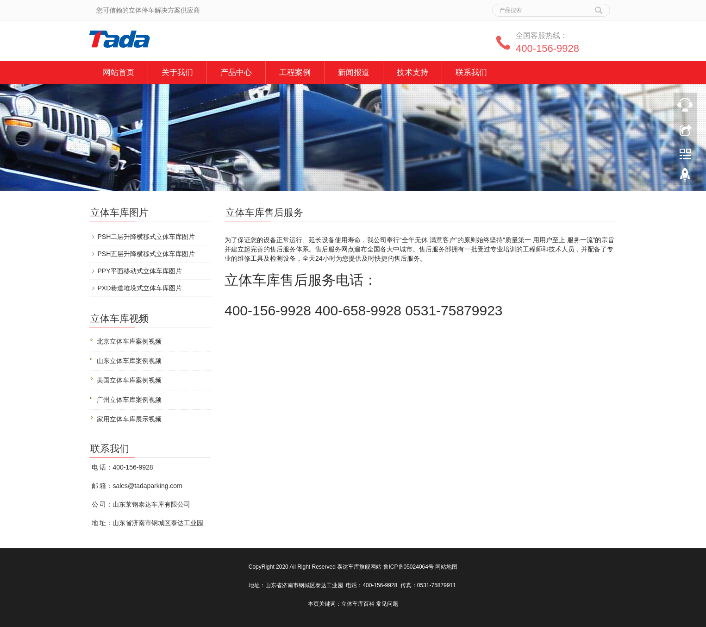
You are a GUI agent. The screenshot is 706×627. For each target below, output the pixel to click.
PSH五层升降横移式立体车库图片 (146, 253)
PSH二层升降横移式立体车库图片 (146, 236)
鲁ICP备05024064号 (408, 567)
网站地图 (446, 567)
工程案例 (295, 72)
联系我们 (471, 72)
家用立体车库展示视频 (129, 419)
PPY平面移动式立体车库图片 (140, 271)
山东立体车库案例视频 (129, 360)
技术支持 (412, 72)
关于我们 (177, 72)
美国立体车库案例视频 (129, 380)
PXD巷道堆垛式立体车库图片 (140, 288)
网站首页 (118, 72)
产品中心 (236, 72)
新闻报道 (353, 72)
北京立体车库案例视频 (129, 341)
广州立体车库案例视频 (129, 399)
